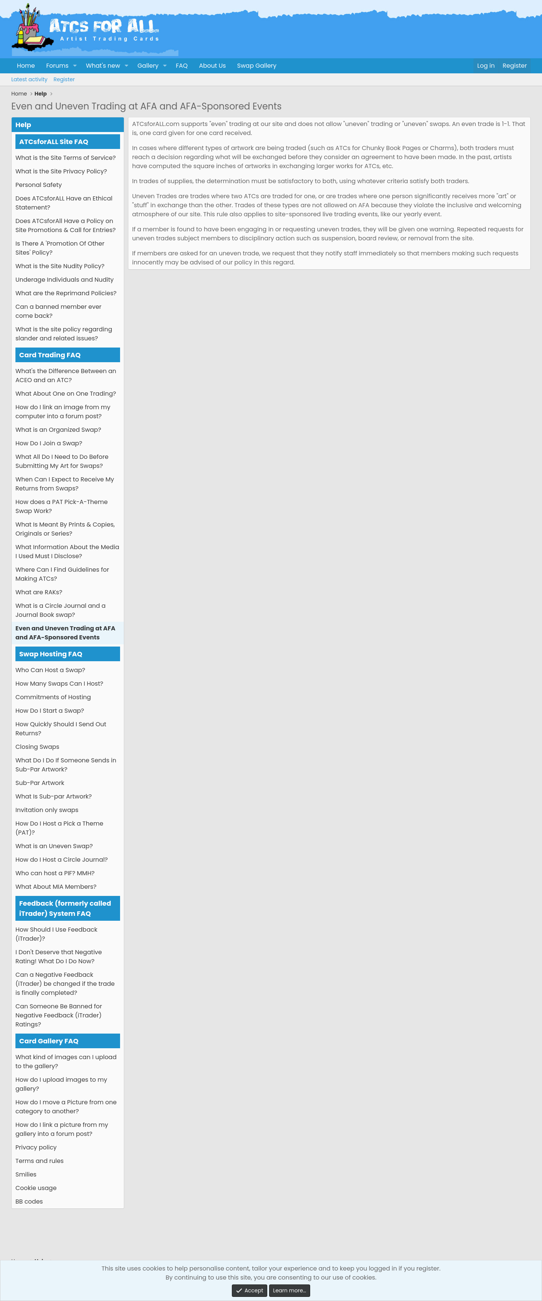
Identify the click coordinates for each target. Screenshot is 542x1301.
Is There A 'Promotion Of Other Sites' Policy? (59, 248)
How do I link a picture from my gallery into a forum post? (61, 1129)
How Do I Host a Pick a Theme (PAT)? (59, 828)
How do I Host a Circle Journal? (61, 859)
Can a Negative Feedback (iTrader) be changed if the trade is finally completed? (65, 983)
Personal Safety (38, 185)
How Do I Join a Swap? (48, 443)
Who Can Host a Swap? (50, 670)
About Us (212, 65)
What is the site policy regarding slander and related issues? (63, 334)
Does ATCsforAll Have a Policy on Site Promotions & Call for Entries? (65, 225)
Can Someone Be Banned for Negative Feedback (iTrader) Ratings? (58, 1015)
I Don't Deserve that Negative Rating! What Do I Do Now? (58, 957)
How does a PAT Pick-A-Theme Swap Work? (61, 506)
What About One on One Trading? (65, 393)
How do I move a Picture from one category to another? (66, 1107)
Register (64, 79)
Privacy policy (36, 1147)
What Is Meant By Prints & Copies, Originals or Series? (65, 529)
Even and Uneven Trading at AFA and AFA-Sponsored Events (65, 633)
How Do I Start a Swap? (49, 710)
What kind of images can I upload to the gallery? (66, 1061)
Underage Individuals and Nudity (64, 279)
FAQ (181, 65)
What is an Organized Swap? (58, 429)
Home (26, 65)
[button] (74, 65)
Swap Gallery (256, 65)
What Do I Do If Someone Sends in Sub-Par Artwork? (65, 765)
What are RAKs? (38, 592)
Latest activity (29, 79)
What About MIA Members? (55, 886)
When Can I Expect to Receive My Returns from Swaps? (64, 484)
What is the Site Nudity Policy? (60, 266)
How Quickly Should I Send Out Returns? (60, 729)
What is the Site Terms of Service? (65, 157)
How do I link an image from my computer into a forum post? (62, 412)
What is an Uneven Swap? (54, 846)
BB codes (29, 1201)
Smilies (26, 1174)
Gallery (147, 65)
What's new (103, 65)
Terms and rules (39, 1161)
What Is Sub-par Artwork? (53, 796)
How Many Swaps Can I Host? (59, 683)
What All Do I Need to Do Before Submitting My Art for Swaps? (61, 461)
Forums (57, 65)
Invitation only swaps (46, 810)
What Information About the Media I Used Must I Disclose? (67, 551)
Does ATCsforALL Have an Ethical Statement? (64, 203)
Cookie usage (35, 1188)
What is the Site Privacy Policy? (61, 171)
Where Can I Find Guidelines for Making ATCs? (62, 574)
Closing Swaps (37, 746)
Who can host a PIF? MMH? (54, 873)
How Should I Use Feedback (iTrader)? (56, 934)
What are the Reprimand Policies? (66, 293)
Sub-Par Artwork (39, 783)
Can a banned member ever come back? (58, 311)
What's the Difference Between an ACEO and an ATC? (65, 375)
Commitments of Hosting (53, 697)
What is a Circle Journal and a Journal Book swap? (60, 610)
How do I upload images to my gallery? (61, 1084)
